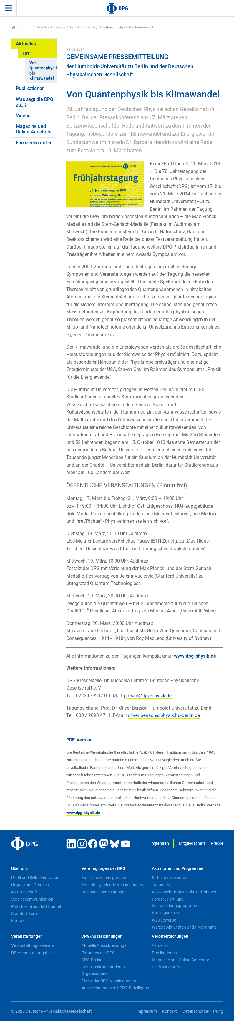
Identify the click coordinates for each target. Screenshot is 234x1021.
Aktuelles (76, 27)
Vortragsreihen (165, 912)
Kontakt (18, 920)
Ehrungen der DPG (98, 952)
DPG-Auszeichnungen (102, 936)
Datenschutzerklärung (202, 1011)
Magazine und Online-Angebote (34, 129)
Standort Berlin (25, 913)
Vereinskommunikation (32, 899)
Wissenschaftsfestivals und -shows (184, 892)
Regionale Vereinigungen (104, 892)
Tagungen (161, 884)
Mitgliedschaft (192, 843)
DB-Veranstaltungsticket (33, 952)
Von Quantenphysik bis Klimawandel (43, 71)
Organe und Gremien (30, 884)
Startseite (22, 27)
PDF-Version (79, 740)
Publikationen (30, 88)
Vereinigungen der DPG (103, 868)
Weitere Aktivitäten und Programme (184, 927)
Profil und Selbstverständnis (36, 877)
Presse (217, 843)
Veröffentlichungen (51, 27)
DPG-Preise (92, 960)
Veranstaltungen (27, 936)
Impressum (146, 1011)
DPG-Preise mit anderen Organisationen (103, 970)
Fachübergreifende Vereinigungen (112, 884)
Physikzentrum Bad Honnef (36, 906)
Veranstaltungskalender (33, 945)
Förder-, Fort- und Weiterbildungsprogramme (176, 902)
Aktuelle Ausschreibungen (105, 945)
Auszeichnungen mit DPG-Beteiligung (115, 988)
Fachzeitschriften (34, 143)
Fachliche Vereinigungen (104, 877)
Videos (23, 115)
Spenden (160, 843)
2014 (91, 27)
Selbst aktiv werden (169, 877)
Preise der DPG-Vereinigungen (109, 980)
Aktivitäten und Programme (177, 868)
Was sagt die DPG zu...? (34, 102)
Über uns (19, 868)
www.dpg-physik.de (195, 656)
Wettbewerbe (164, 920)
